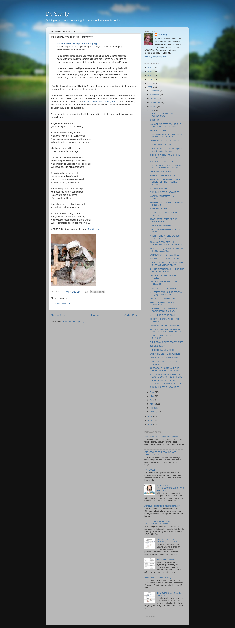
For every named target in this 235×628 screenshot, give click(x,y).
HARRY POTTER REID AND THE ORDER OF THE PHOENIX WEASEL (165, 181)
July (152, 110)
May (152, 396)
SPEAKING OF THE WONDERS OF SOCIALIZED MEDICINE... (166, 310)
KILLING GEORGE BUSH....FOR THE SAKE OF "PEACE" (167, 270)
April (152, 400)
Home (95, 315)
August (153, 106)
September (155, 102)
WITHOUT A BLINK (158, 209)
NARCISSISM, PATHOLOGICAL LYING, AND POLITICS (170, 487)
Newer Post (58, 315)
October (154, 98)
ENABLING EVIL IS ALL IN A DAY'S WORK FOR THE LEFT (166, 135)
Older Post (131, 315)
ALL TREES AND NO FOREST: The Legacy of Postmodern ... (166, 293)
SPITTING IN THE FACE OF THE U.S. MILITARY (165, 156)
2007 (150, 87)
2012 (150, 67)
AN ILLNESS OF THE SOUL (162, 315)
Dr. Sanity (57, 14)
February (154, 408)
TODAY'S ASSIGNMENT (161, 225)
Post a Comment (62, 303)
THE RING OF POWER (160, 171)
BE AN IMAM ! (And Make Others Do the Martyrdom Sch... (166, 249)
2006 (150, 417)
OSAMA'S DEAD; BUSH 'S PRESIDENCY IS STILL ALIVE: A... (167, 243)
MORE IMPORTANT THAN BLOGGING (162, 197)
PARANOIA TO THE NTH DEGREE (165, 259)
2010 (150, 75)
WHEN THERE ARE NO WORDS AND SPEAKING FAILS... (165, 237)
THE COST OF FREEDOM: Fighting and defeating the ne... (166, 150)
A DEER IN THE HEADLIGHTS (164, 175)
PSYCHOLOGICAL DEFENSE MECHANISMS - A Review (158, 522)
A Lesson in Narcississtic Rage (158, 577)
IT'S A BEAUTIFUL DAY (160, 144)
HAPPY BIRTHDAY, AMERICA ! (164, 358)
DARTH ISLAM (156, 120)
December (155, 90)
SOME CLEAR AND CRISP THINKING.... (162, 336)
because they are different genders (100, 101)
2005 (150, 420)
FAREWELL (149, 470)
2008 (150, 83)
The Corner (93, 229)
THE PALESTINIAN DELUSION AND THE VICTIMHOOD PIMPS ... (166, 264)
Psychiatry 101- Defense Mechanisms (161, 436)
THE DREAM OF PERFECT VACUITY (167, 342)
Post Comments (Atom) (73, 321)
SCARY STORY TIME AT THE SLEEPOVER (163, 220)
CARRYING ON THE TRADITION (165, 354)
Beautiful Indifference (166, 559)
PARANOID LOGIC (158, 130)
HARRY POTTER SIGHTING (163, 288)
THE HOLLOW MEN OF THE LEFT (165, 350)
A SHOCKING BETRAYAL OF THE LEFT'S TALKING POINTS (165, 125)
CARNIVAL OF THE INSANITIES (164, 141)
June (152, 392)
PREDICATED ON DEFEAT (162, 161)
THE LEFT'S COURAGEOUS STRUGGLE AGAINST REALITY (165, 382)
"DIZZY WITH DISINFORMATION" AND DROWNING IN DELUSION (166, 330)
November (155, 94)
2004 (150, 425)
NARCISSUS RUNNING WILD (163, 298)
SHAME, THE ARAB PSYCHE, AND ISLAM (167, 540)
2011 (150, 71)
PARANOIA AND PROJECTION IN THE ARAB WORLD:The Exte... (165, 166)
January (154, 412)
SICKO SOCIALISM (158, 188)
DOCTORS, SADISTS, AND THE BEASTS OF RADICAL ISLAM (164, 369)
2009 (150, 79)
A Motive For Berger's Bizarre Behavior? (162, 506)
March (153, 404)
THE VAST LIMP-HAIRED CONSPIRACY (161, 115)
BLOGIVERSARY (157, 346)
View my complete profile (155, 56)
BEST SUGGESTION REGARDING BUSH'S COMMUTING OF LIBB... (166, 375)
